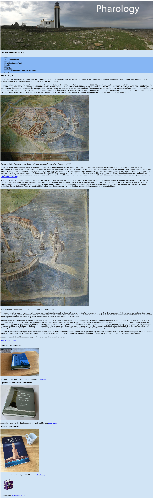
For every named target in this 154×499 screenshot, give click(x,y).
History (7, 67)
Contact (7, 72)
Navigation (8, 61)
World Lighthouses (11, 59)
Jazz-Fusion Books (19, 495)
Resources (8, 69)
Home (6, 57)
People (7, 65)
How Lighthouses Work (13, 63)
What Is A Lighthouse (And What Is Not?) (20, 71)
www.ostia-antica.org (9, 177)
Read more (42, 379)
